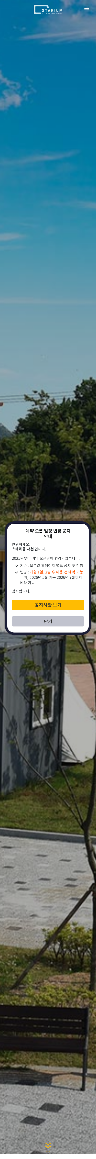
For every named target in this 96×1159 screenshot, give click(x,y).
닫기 (48, 621)
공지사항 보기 (48, 605)
